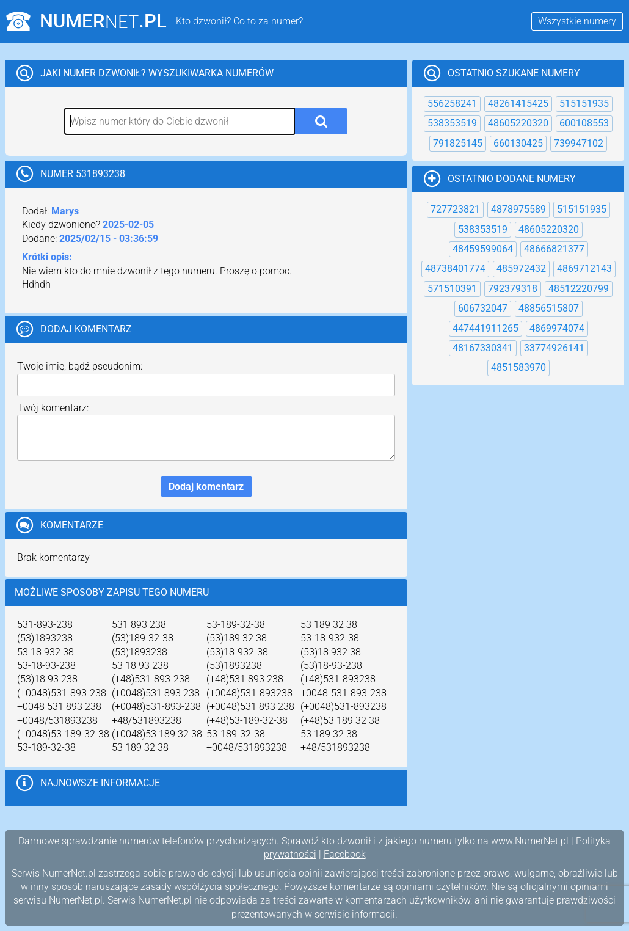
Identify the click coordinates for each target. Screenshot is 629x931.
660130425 (518, 143)
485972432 (521, 268)
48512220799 (578, 288)
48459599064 (483, 249)
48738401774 (455, 268)
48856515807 (548, 308)
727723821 (455, 209)
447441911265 (485, 328)
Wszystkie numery (577, 21)
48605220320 (518, 123)
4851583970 (518, 367)
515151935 (584, 103)
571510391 (452, 288)
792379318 (512, 288)
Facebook (345, 854)
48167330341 (483, 348)
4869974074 (556, 328)
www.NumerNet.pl (530, 841)
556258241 (452, 103)
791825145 (457, 143)
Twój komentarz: (53, 408)
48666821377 (554, 249)
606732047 (482, 308)
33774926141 (554, 348)
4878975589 (518, 209)
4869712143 (584, 268)
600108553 (584, 123)
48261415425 (518, 103)
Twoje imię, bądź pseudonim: (79, 366)
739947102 (578, 143)
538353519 (452, 123)
